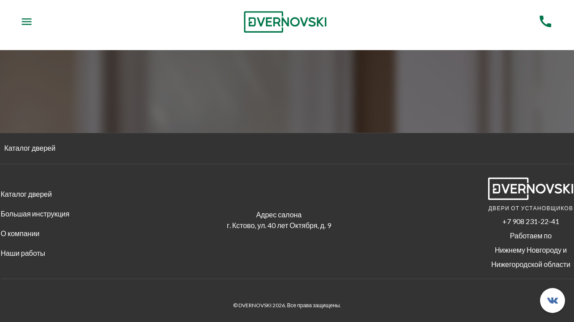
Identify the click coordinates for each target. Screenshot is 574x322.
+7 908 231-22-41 (530, 221)
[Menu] (26, 21)
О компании (20, 233)
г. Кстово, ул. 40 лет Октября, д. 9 (279, 225)
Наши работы (23, 253)
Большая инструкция (35, 213)
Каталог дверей (29, 148)
